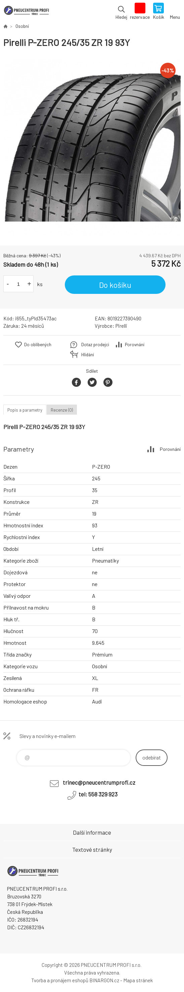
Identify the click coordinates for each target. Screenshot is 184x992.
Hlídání (87, 354)
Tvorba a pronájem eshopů (59, 980)
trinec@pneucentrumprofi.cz (99, 782)
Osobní (22, 26)
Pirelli (121, 326)
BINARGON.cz (104, 980)
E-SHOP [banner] (26, 11)
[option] (92, 147)
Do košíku (115, 285)
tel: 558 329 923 (98, 794)
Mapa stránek (138, 980)
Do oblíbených (37, 344)
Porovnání (134, 344)
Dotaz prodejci (95, 344)
